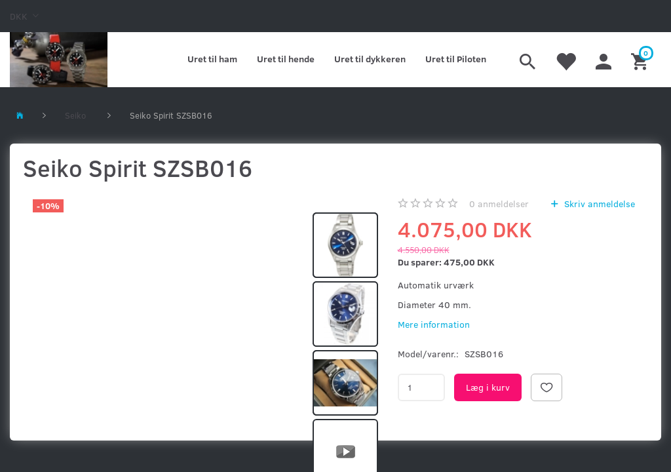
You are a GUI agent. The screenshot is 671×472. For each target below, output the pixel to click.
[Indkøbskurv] (641, 59)
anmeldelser (499, 203)
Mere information (434, 324)
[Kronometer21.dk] (58, 59)
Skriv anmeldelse (598, 203)
